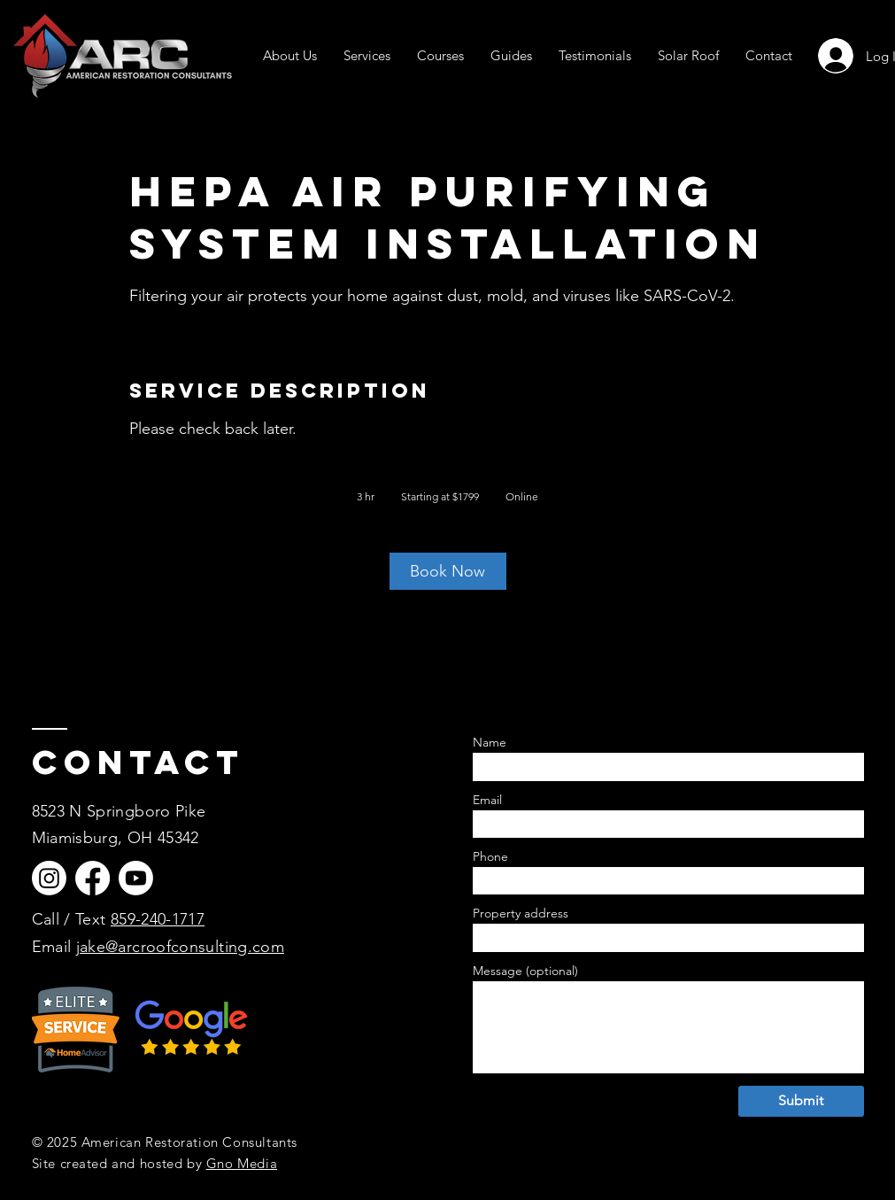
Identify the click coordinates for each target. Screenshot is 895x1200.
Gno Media (241, 1163)
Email (54, 946)
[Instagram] (49, 878)
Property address (520, 913)
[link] (448, 571)
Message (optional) (525, 970)
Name (489, 742)
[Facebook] (92, 878)
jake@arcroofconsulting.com (180, 946)
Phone (490, 856)
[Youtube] (136, 878)
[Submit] (801, 1101)
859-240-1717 (157, 919)
